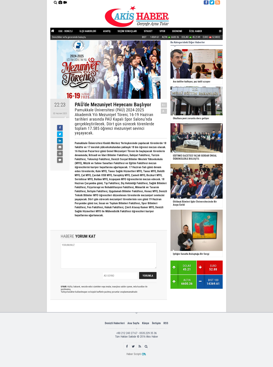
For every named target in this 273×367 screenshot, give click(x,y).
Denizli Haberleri (115, 323)
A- (164, 111)
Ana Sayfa (133, 323)
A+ (164, 105)
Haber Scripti (133, 354)
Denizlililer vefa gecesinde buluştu (69, 37)
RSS (165, 323)
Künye (145, 323)
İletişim (156, 323)
